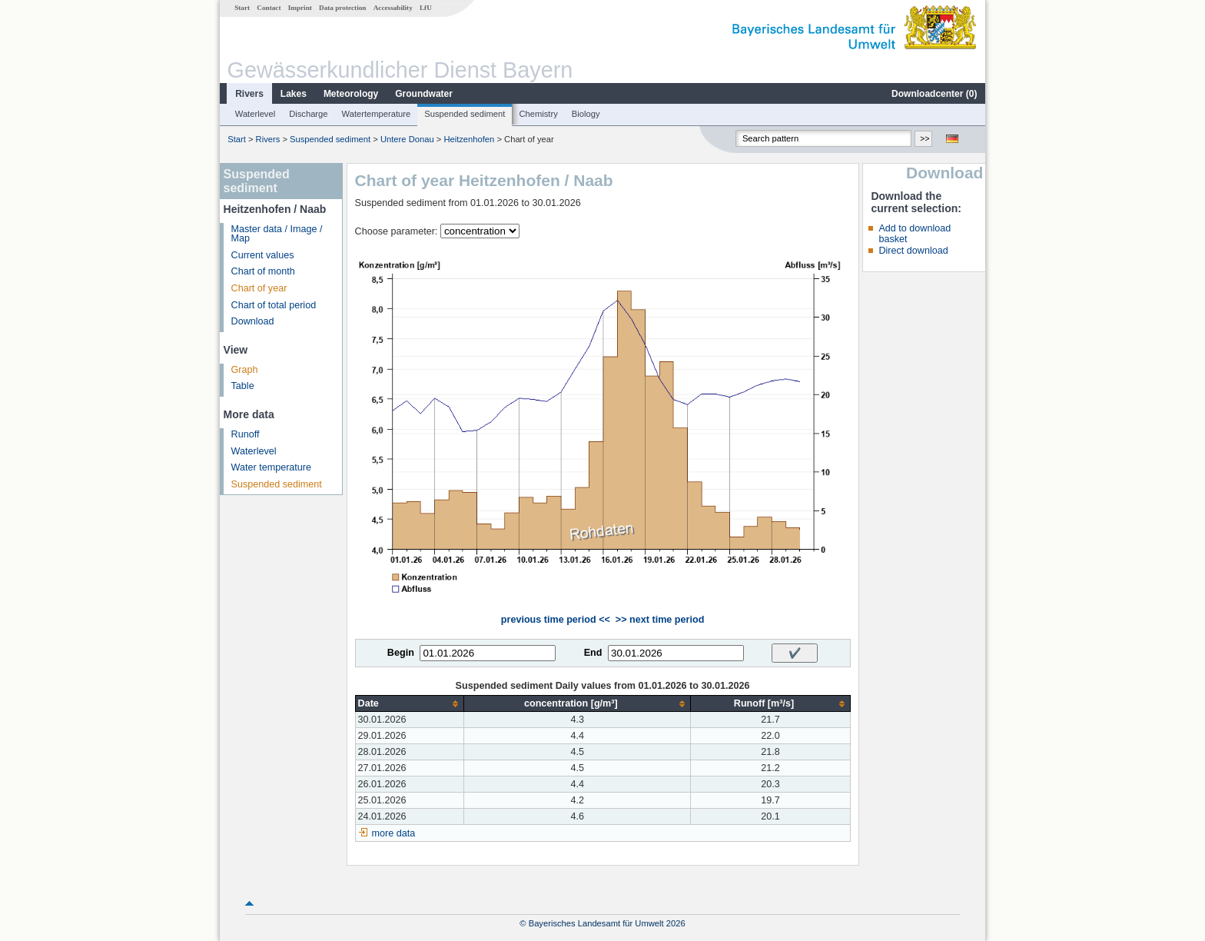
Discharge (308, 113)
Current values (262, 255)
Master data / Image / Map (277, 234)
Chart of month (263, 271)
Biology (586, 113)
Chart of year (259, 288)
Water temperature (271, 467)
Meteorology (351, 93)
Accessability (393, 8)
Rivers (249, 93)
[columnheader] (409, 704)
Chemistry (538, 113)
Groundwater (424, 93)
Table (242, 386)
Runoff (245, 434)
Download (252, 321)
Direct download (913, 250)
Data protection (342, 8)
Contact (269, 8)
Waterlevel (255, 113)
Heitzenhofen (468, 139)
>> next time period (660, 619)
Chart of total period (274, 305)
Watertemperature (376, 113)
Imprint (300, 8)
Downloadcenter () (934, 93)
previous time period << (555, 619)
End (593, 652)
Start (242, 8)
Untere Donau (407, 139)
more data (394, 833)
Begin (400, 652)
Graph (244, 369)
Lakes (294, 93)
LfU (426, 8)
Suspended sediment (464, 113)
